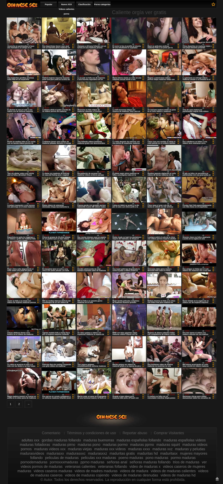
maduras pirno (63, 445)
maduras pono (89, 445)
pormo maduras (183, 458)
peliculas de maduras (62, 458)
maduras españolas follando (138, 440)
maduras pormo (115, 445)
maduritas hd (147, 453)
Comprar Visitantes (169, 433)
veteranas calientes (80, 466)
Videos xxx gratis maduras (22, 5)
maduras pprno (142, 445)
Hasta (217, 478)
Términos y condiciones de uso (91, 433)
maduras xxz (162, 449)
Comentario (51, 433)
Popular (48, 4)
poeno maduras (130, 458)
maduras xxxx (139, 449)
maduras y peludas (190, 449)
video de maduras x (144, 466)
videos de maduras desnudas (135, 475)
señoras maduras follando (150, 462)
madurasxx (55, 453)
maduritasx (168, 453)
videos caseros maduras (53, 471)
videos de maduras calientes (173, 471)
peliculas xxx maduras (98, 458)
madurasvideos (32, 453)
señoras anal (117, 462)
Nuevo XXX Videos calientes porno (66, 9)
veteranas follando (112, 466)
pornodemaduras (33, 462)
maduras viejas (80, 449)
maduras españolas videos (184, 440)
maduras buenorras (98, 440)
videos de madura (134, 471)
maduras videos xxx (50, 449)
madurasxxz (97, 453)
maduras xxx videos (110, 449)
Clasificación (84, 4)
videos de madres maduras (96, 471)
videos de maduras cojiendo (87, 475)
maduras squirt (168, 445)
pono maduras (157, 458)
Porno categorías (102, 4)
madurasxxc (76, 453)
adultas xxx (30, 440)
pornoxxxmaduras (64, 462)
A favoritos (213, 4)
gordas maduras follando (61, 440)
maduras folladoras (35, 445)
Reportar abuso (135, 433)
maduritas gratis (122, 453)
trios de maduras (186, 462)
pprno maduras (92, 462)
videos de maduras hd (178, 475)
